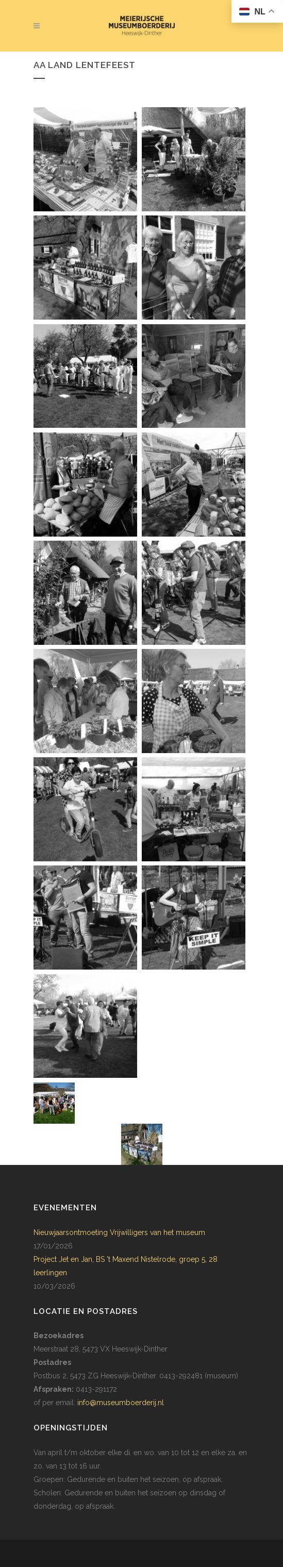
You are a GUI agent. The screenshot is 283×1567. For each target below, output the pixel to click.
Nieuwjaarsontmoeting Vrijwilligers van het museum (119, 1232)
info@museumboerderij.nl (120, 1402)
